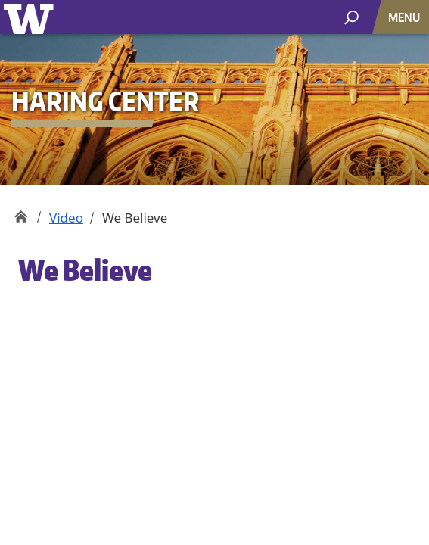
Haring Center (20, 212)
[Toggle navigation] (405, 17)
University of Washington (31, 17)
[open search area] (351, 16)
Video (66, 217)
